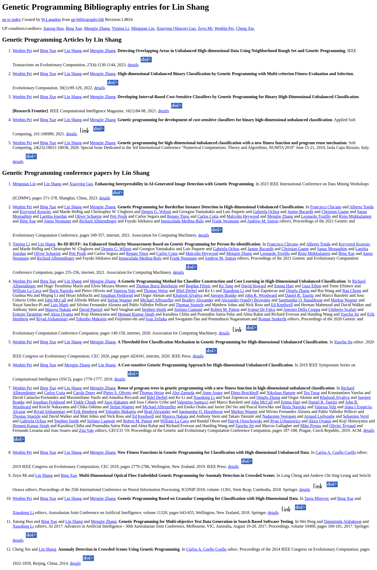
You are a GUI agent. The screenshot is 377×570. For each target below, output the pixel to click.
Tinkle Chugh (84, 402)
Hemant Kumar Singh (136, 314)
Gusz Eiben (311, 286)
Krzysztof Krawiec (35, 211)
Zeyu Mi (205, 28)
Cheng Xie (245, 28)
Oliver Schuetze (88, 216)
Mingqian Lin (142, 28)
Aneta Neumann (57, 221)
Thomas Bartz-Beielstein (157, 286)
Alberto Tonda (361, 207)
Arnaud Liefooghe (319, 416)
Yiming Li (120, 28)
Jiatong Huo (53, 28)
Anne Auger (212, 392)
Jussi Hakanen (116, 402)
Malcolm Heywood (243, 216)
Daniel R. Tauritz (299, 295)
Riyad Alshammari (52, 319)
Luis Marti (59, 305)
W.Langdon (51, 19)
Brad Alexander (157, 411)
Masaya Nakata (58, 309)
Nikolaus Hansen (281, 392)
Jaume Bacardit (300, 211)
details (133, 65)
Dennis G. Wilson (156, 211)
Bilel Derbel (186, 290)
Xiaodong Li (233, 290)
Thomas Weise (155, 290)
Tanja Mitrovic (316, 498)
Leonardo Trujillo (316, 216)
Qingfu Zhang (297, 290)
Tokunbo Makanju (91, 319)
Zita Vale (86, 430)
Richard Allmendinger (98, 221)
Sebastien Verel (356, 416)
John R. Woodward (261, 295)
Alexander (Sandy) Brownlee (245, 300)
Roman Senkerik (272, 319)
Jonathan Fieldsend (117, 295)
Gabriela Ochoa (266, 211)
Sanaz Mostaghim (332, 249)
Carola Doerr (84, 392)
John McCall (55, 300)
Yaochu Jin (350, 314)
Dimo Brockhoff (245, 392)
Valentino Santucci (192, 402)
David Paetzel (90, 309)
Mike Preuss (310, 425)
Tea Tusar (311, 392)
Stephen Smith (154, 309)
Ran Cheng (351, 290)
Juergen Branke (223, 295)
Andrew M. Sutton (262, 221)
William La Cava (27, 290)
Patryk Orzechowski (245, 421)
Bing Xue (74, 28)
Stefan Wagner (119, 300)
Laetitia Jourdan (53, 216)
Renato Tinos (178, 216)
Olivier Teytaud (342, 425)
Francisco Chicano (326, 207)
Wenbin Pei (224, 28)
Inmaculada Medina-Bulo (182, 221)
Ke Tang (226, 286)
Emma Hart (283, 286)
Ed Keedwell (282, 305)
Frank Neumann (225, 221)
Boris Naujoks (61, 290)
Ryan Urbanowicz (285, 421)
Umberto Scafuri (342, 309)
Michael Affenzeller (157, 300)
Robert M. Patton (225, 309)
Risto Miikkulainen (355, 216)
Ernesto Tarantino (27, 314)
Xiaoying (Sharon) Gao (176, 28)
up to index (11, 19)
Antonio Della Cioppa (301, 309)
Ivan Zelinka (156, 319)
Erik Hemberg (85, 411)
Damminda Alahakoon (343, 521)
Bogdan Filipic (198, 286)
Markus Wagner (344, 300)
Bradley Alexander (197, 300)
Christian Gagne (335, 211)
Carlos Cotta (207, 216)
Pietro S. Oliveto (117, 392)
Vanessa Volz (124, 290)
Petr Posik (118, 216)
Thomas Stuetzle (190, 305)
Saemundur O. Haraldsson (301, 300)
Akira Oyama (61, 314)
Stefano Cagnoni (188, 309)
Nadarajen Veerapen (279, 416)
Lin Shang (73, 50)
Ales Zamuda (183, 392)
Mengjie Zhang (97, 28)
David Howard (253, 286)
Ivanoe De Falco (261, 309)
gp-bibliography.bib (87, 19)
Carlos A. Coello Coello (335, 452)
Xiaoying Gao (81, 184)
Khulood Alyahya (187, 295)
